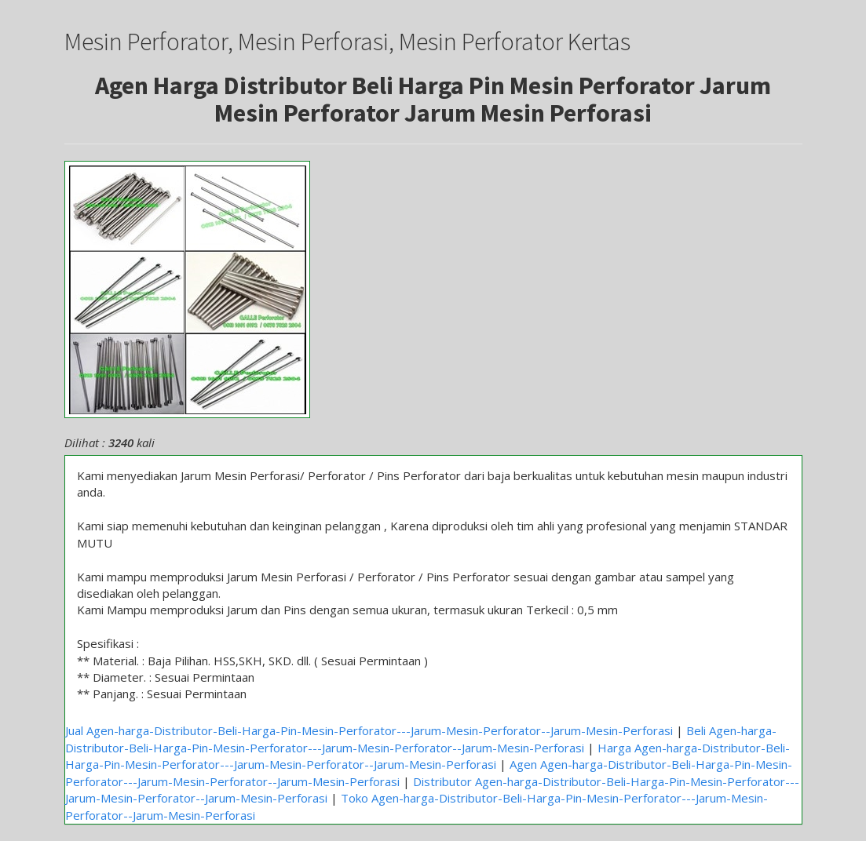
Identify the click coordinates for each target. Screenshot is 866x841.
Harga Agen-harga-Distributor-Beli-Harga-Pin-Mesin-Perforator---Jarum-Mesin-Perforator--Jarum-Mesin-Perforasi (427, 756)
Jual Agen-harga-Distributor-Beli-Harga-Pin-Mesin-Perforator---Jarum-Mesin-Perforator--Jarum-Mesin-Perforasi (369, 730)
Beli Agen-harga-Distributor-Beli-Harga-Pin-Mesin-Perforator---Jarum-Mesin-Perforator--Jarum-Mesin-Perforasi (420, 739)
